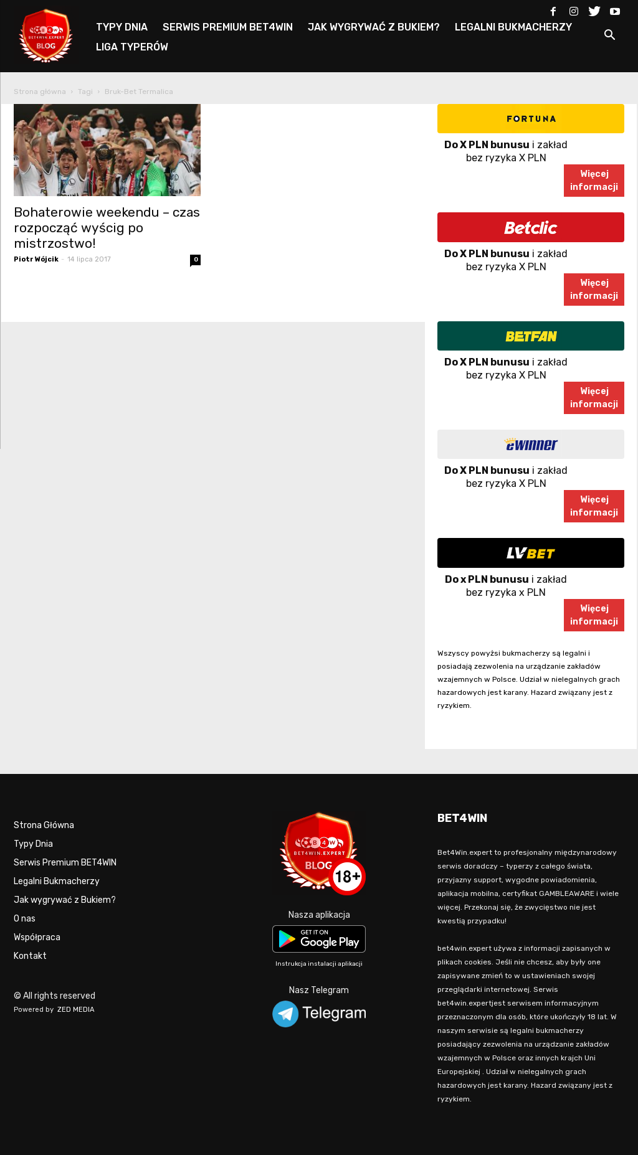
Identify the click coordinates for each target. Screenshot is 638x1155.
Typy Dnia (33, 844)
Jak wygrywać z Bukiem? (65, 900)
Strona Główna (44, 825)
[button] (609, 37)
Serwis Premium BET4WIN (65, 862)
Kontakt (30, 956)
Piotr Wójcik (36, 259)
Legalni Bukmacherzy (57, 881)
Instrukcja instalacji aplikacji (319, 964)
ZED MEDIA (76, 1010)
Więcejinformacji (594, 180)
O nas (25, 918)
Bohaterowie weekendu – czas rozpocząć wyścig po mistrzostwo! (107, 227)
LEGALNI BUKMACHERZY (513, 27)
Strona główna (40, 91)
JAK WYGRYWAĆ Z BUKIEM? (374, 27)
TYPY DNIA (122, 27)
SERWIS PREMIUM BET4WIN (228, 27)
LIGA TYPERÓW (132, 47)
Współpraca (37, 937)
